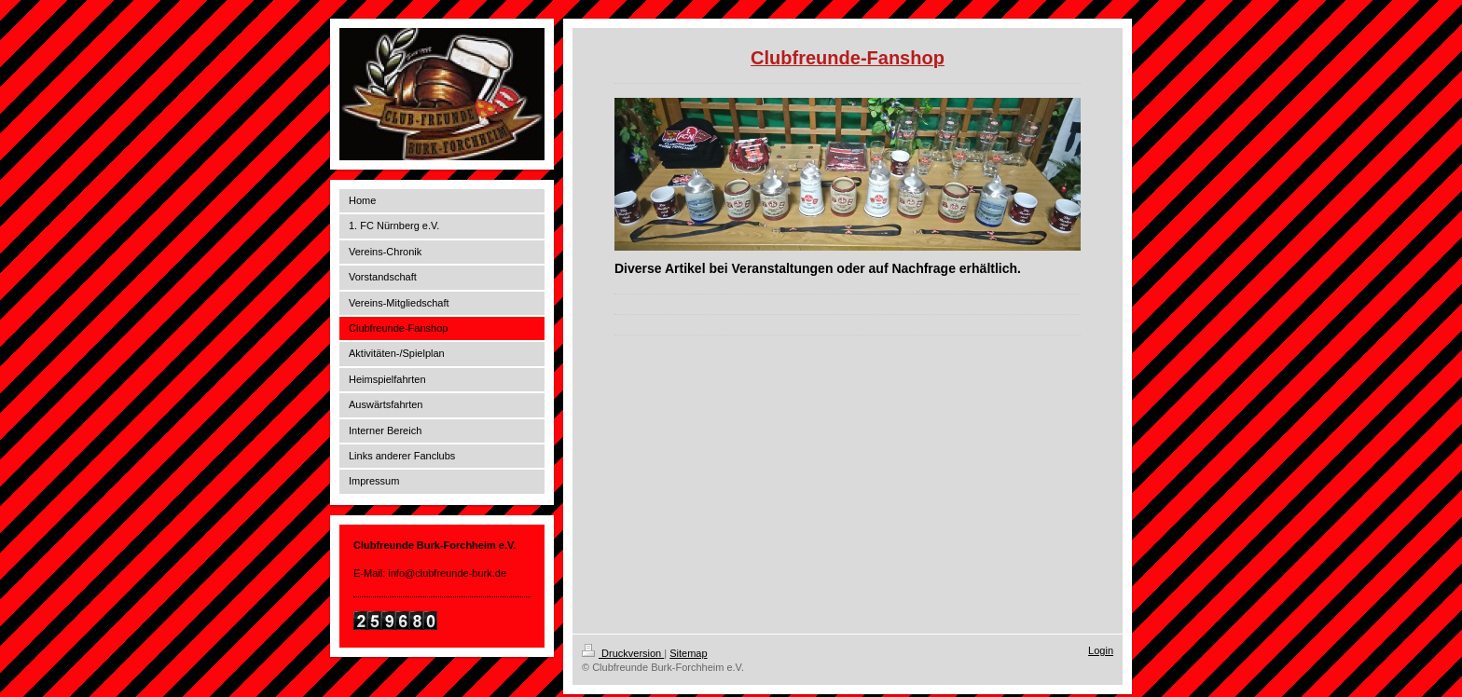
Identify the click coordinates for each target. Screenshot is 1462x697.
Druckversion (623, 653)
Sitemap (688, 653)
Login (1100, 650)
